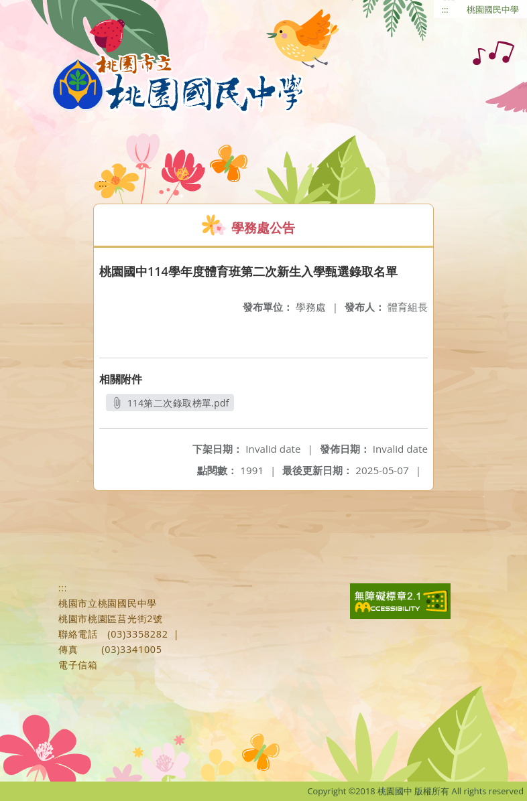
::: (445, 9)
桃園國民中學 (493, 9)
